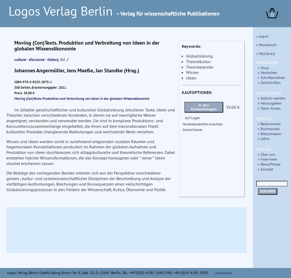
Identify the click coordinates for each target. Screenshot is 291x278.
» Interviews (267, 159)
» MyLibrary (265, 53)
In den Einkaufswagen (203, 107)
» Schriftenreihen (271, 77)
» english (262, 36)
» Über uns (266, 154)
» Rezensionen (269, 123)
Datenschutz (223, 273)
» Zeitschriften (269, 82)
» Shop (263, 67)
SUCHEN (267, 191)
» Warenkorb (266, 44)
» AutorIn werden (272, 98)
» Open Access (269, 108)
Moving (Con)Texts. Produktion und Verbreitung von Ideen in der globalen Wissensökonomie (82, 98)
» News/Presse (269, 164)
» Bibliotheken (269, 133)
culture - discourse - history (36, 59)
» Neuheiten (267, 72)
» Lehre (263, 138)
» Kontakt (265, 169)
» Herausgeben (270, 103)
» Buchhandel (269, 128)
